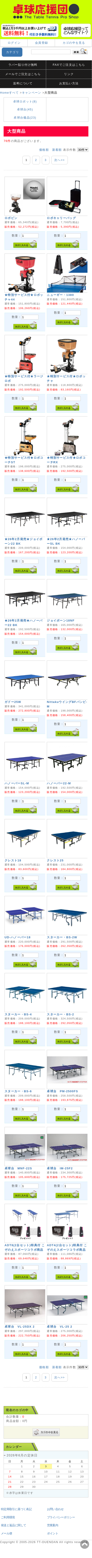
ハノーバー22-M (59, 783)
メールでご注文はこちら (23, 74)
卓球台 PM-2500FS (62, 1091)
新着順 (57, 149)
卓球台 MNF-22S (18, 1168)
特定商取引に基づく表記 (16, 1509)
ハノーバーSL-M (17, 783)
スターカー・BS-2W (62, 937)
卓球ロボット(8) (25, 101)
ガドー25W (13, 702)
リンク (69, 74)
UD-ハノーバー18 (18, 937)
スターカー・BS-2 (60, 1014)
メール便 (6, 1533)
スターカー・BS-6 (18, 1091)
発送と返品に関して (13, 1525)
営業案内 (52, 1525)
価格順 (44, 149)
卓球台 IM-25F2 (60, 1168)
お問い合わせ (55, 1509)
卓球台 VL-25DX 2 (20, 1326)
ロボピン (11, 218)
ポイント (52, 1533)
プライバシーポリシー (61, 1517)
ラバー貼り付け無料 (23, 64)
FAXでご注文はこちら (69, 64)
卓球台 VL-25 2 (59, 1326)
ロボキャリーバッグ (61, 218)
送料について (23, 83)
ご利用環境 (8, 1517)
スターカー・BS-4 (18, 1014)
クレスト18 (13, 860)
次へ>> (59, 160)
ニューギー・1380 (60, 295)
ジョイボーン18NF (61, 620)
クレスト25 (55, 860)
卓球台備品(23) (25, 117)
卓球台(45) (25, 109)
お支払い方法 (69, 83)
